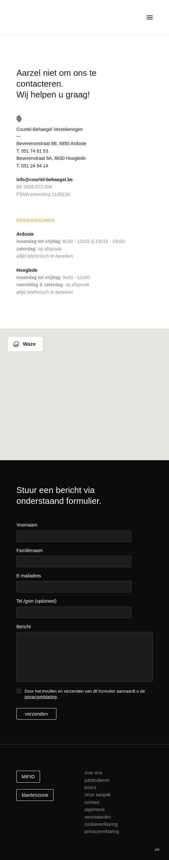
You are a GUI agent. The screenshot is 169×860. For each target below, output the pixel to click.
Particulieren (96, 780)
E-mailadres (28, 575)
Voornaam (26, 524)
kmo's (90, 787)
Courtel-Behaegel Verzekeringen (55, 19)
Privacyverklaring (101, 831)
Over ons (93, 772)
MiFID (28, 776)
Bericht (23, 626)
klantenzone (35, 795)
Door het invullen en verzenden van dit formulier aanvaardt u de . (85, 694)
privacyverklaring (41, 696)
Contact (91, 802)
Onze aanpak (97, 794)
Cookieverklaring (100, 824)
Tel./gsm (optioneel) (36, 601)
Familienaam (29, 550)
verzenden (36, 714)
